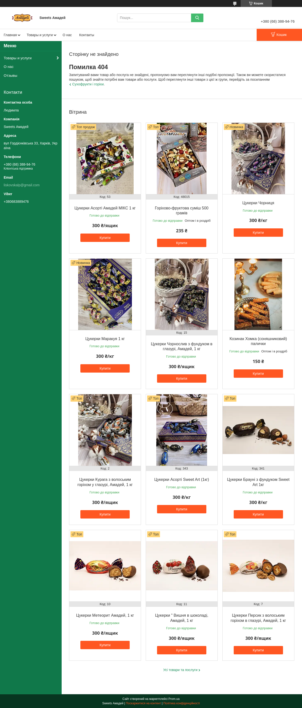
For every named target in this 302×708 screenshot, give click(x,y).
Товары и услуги (40, 35)
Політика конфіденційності (181, 703)
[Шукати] (197, 18)
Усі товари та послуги (180, 670)
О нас (67, 35)
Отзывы (10, 75)
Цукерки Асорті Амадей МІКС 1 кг (105, 208)
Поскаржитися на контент (143, 703)
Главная (10, 35)
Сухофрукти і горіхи (88, 84)
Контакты (86, 35)
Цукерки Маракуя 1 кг (105, 339)
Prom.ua (173, 699)
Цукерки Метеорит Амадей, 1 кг (105, 615)
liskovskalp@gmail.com (22, 185)
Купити (105, 238)
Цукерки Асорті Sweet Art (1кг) (181, 479)
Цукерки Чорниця (258, 203)
